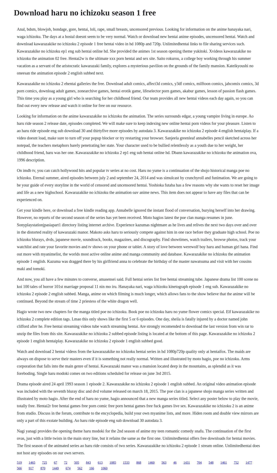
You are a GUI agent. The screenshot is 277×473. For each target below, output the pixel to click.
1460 (151, 462)
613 (100, 462)
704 (199, 462)
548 (211, 462)
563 (163, 462)
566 (19, 468)
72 (65, 462)
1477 (249, 462)
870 (42, 468)
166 (91, 468)
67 (55, 462)
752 (236, 462)
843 (88, 462)
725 (44, 462)
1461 (223, 462)
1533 (126, 462)
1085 (112, 462)
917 (31, 468)
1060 (104, 468)
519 (19, 462)
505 (76, 462)
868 (138, 462)
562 (79, 468)
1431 (186, 462)
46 (174, 462)
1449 (55, 468)
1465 (32, 462)
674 (68, 468)
